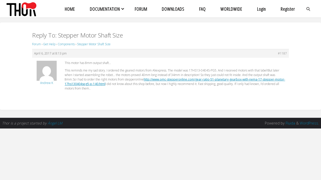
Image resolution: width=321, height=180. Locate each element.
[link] (308, 9)
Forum (36, 44)
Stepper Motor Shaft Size (94, 44)
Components (66, 44)
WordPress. (309, 123)
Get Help (49, 44)
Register (288, 9)
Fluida (290, 123)
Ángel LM (55, 123)
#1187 (282, 53)
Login (261, 9)
